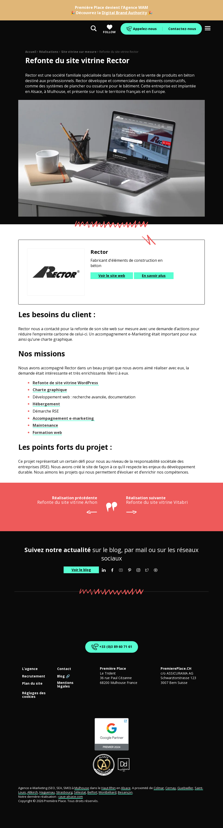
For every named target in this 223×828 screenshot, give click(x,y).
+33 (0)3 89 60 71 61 (111, 647)
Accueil (30, 52)
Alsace (126, 788)
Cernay (170, 788)
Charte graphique (50, 389)
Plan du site (32, 684)
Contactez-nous (182, 28)
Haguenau (47, 792)
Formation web (47, 432)
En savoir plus (154, 275)
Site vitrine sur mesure (78, 52)
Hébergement (46, 404)
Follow (109, 29)
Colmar (159, 788)
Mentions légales (65, 684)
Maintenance (45, 425)
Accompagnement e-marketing (64, 418)
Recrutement (33, 676)
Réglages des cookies (34, 695)
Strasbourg (64, 792)
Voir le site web (111, 275)
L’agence (30, 669)
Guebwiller (185, 788)
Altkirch (32, 792)
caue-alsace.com (70, 796)
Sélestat (80, 792)
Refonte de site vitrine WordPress (66, 382)
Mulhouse (81, 788)
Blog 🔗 (63, 676)
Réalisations (48, 52)
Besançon (125, 792)
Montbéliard (107, 792)
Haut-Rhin (108, 788)
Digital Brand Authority (124, 12)
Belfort (92, 792)
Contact (64, 669)
